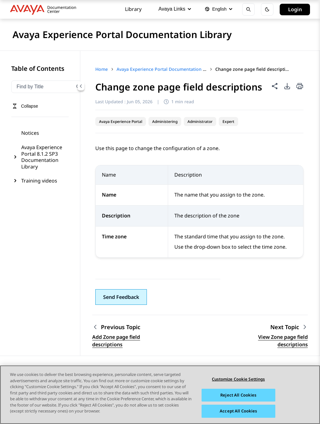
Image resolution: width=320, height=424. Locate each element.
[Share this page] (274, 86)
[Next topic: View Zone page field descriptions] (289, 327)
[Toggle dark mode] (267, 9)
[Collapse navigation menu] (81, 86)
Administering (165, 121)
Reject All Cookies (238, 395)
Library (133, 9)
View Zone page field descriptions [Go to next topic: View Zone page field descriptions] (283, 341)
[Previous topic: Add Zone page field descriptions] (131, 327)
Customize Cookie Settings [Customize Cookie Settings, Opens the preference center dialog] (238, 380)
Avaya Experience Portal (120, 121)
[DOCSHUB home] (45, 9)
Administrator (200, 121)
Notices (30, 132)
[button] (121, 297)
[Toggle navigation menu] (25, 106)
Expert (228, 121)
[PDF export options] (287, 86)
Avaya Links (174, 9)
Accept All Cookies (238, 411)
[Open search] (248, 9)
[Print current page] (299, 86)
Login (295, 9)
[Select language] (218, 9)
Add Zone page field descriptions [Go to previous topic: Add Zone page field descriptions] (116, 341)
